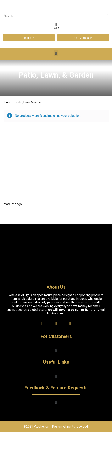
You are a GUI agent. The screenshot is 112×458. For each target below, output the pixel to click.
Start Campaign (83, 37)
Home (6, 102)
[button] (56, 53)
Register (29, 37)
